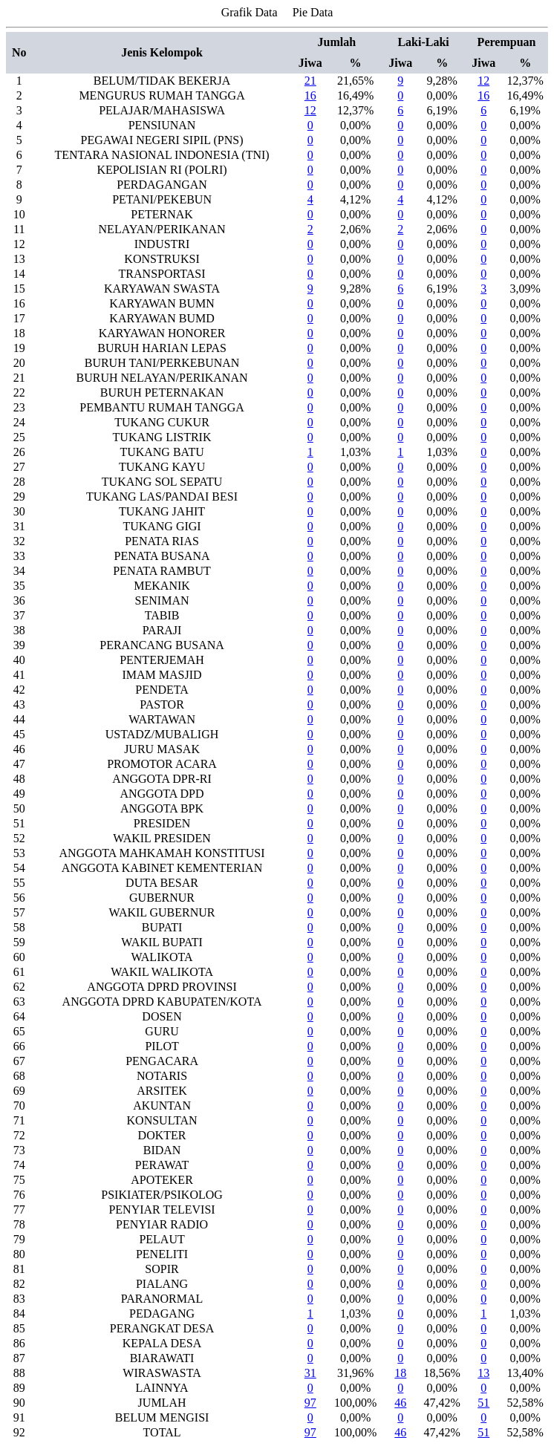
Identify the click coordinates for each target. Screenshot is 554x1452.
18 (400, 1373)
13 (483, 1373)
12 (483, 80)
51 (483, 1402)
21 (310, 80)
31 (310, 1373)
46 (400, 1402)
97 (310, 1402)
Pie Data (313, 12)
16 (310, 95)
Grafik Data (249, 12)
